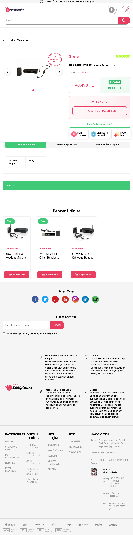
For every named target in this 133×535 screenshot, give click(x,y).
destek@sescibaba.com (114, 460)
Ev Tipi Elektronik (11, 469)
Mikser (9, 441)
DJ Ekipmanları (12, 456)
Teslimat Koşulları (32, 446)
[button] (33, 90)
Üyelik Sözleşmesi (33, 454)
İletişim (52, 456)
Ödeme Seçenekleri (66, 144)
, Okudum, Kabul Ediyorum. (30, 333)
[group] (33, 68)
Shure (74, 56)
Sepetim (52, 469)
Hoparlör (10, 462)
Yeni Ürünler (55, 450)
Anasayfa (53, 445)
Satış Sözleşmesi (33, 462)
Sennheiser (11, 248)
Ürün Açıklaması (26, 144)
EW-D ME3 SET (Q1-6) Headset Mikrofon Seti (48, 256)
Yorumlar (9, 185)
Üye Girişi (74, 441)
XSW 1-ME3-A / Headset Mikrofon (16, 255)
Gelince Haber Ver (99, 110)
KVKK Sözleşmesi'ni (17, 333)
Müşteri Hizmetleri (54, 462)
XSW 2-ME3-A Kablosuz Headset (83, 255)
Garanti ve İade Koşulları (107, 144)
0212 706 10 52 (107, 452)
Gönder (57, 325)
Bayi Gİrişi (75, 452)
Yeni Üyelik (75, 447)
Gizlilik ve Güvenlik (32, 480)
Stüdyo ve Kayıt (11, 448)
